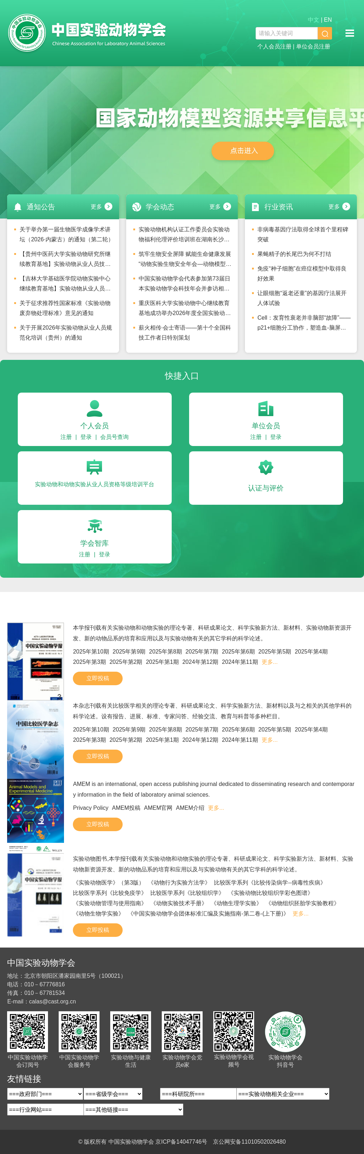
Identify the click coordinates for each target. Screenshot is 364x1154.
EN (328, 20)
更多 (96, 207)
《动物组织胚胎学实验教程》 (302, 903)
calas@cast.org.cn (52, 1001)
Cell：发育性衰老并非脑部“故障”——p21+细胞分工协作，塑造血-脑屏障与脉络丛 (303, 325)
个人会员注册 (274, 46)
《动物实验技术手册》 (178, 903)
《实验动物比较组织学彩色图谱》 (270, 893)
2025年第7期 (202, 652)
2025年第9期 (129, 652)
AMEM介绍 (190, 808)
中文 (313, 20)
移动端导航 (350, 33)
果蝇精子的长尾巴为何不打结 (294, 254)
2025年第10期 (91, 652)
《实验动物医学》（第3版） (108, 883)
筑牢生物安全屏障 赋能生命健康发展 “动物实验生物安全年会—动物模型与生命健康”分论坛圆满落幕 (185, 261)
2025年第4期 (311, 652)
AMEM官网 (158, 808)
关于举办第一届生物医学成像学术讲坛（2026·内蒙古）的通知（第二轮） (66, 234)
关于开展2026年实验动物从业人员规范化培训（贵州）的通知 (66, 333)
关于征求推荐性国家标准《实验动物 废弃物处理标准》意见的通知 (65, 308)
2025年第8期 (165, 652)
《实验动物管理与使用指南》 (110, 903)
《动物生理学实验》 (236, 903)
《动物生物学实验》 (98, 914)
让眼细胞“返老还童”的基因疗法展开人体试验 (302, 298)
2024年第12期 (200, 662)
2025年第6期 (238, 652)
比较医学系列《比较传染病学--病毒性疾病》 (270, 883)
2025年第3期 (89, 662)
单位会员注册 (313, 46)
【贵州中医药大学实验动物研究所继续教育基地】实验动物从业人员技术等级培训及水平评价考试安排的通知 (65, 261)
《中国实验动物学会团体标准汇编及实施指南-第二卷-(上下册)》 (208, 914)
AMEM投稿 (126, 808)
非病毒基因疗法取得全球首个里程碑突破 (302, 234)
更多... (270, 662)
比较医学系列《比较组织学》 (187, 893)
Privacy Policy (90, 808)
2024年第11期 (240, 662)
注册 (66, 437)
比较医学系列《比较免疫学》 (110, 893)
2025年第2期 (126, 662)
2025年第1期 (162, 662)
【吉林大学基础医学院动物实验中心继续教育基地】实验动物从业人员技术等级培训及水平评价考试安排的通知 (65, 285)
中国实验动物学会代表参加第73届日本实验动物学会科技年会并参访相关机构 (184, 285)
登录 (86, 437)
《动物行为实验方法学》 (179, 883)
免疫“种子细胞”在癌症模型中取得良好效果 (302, 274)
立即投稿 (97, 678)
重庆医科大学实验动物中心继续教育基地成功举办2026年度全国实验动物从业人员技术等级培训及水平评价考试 (185, 310)
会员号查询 (114, 437)
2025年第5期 (274, 652)
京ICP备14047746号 (181, 1142)
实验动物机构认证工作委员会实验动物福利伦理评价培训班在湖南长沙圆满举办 (184, 236)
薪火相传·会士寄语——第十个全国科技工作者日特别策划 (185, 333)
